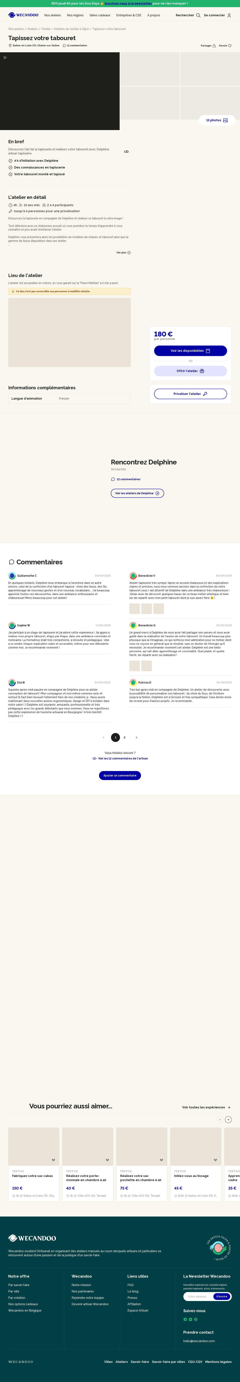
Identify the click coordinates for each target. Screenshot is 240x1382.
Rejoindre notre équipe (88, 1298)
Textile (46, 29)
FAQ (131, 1285)
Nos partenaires (83, 1291)
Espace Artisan (138, 1310)
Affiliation (134, 1304)
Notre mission (81, 1285)
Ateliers (32, 29)
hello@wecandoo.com (199, 1341)
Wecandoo (16, 29)
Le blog (133, 1291)
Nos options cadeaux (23, 1304)
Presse (132, 1298)
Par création (16, 1298)
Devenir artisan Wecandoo (90, 1304)
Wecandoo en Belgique (24, 1310)
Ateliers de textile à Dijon (71, 29)
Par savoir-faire (18, 1285)
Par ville (13, 1291)
